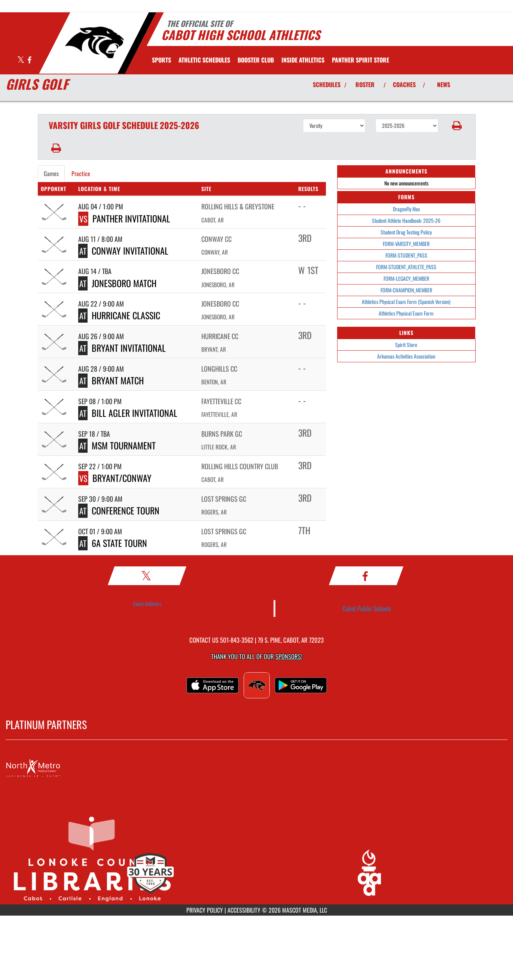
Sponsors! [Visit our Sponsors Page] (288, 656)
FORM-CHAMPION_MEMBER (406, 290)
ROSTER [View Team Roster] (365, 84)
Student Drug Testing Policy (406, 232)
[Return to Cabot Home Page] (94, 42)
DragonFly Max (406, 209)
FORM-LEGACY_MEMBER (406, 278)
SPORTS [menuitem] (161, 59)
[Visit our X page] (21, 60)
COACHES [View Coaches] (404, 84)
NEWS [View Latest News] (443, 84)
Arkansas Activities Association (406, 356)
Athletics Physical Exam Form (406, 313)
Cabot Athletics (147, 604)
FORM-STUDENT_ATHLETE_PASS (406, 267)
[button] (456, 125)
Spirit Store (406, 344)
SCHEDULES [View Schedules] (327, 84)
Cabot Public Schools (366, 608)
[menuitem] (204, 60)
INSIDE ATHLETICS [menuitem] (302, 59)
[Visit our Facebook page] (29, 60)
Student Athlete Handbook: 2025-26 (406, 220)
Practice (80, 173)
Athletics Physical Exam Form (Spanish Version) (406, 301)
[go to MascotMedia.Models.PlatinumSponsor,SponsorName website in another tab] (256, 768)
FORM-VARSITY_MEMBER (406, 244)
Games (51, 173)
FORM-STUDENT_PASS (406, 255)
